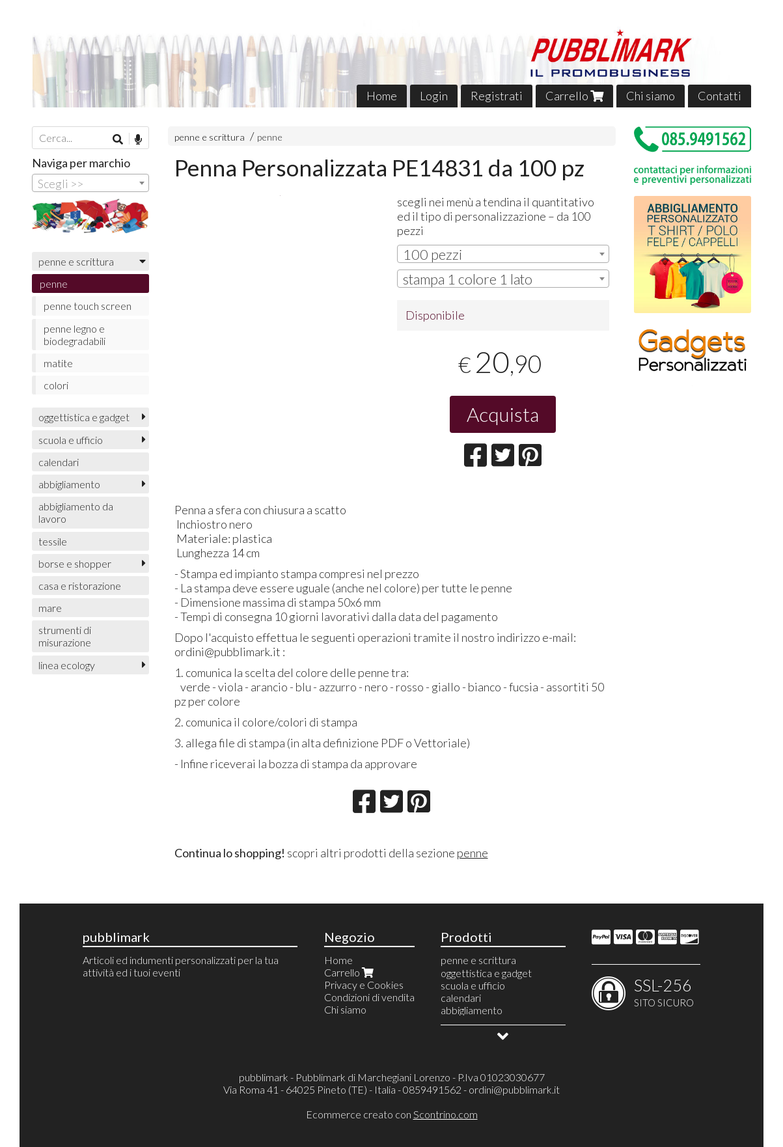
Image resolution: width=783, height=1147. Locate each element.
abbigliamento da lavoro (75, 512)
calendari (58, 462)
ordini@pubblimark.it (514, 1089)
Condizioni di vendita (369, 997)
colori (56, 385)
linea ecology (66, 665)
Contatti (719, 96)
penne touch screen (87, 305)
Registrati (497, 96)
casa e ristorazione (79, 585)
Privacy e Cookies (364, 984)
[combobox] (503, 254)
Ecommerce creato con (392, 1114)
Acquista (503, 414)
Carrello (574, 96)
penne (269, 137)
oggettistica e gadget (84, 417)
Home (381, 96)
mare (50, 607)
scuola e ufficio (70, 440)
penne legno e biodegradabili (74, 334)
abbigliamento (69, 484)
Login (434, 96)
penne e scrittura (209, 137)
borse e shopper (74, 563)
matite (58, 363)
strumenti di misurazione (64, 636)
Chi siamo (650, 96)
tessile (52, 541)
